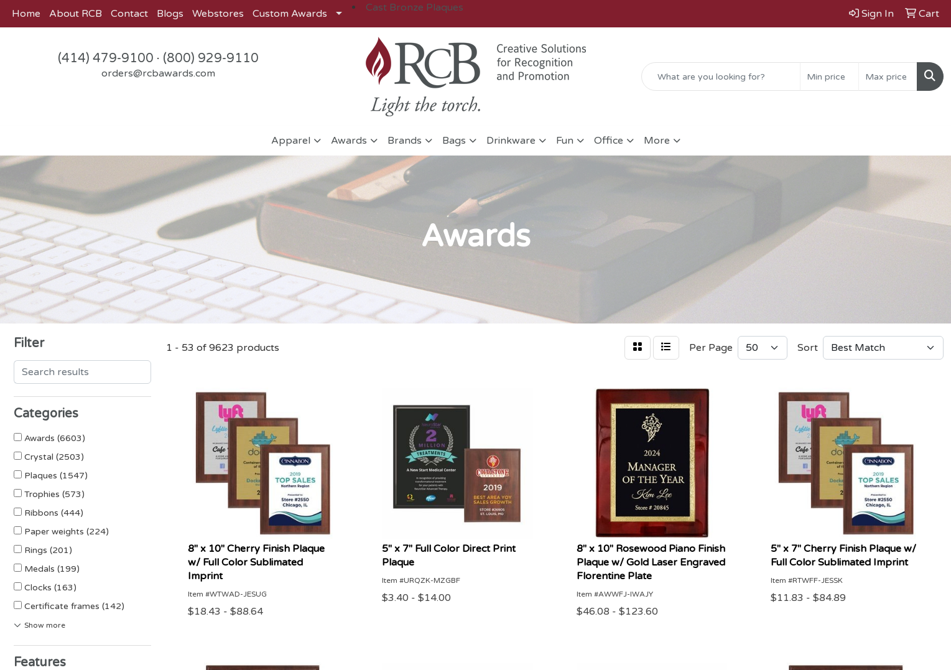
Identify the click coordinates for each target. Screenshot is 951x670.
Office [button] (608, 140)
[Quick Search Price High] (887, 76)
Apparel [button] (290, 140)
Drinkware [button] (511, 140)
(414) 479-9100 (106, 58)
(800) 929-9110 (211, 58)
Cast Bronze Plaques (414, 7)
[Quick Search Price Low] (829, 76)
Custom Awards (290, 13)
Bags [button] (454, 140)
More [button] (657, 140)
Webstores (218, 13)
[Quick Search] (720, 76)
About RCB (75, 13)
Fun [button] (564, 140)
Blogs (170, 13)
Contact (129, 13)
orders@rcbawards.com (158, 73)
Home (26, 13)
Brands (404, 140)
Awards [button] (349, 140)
